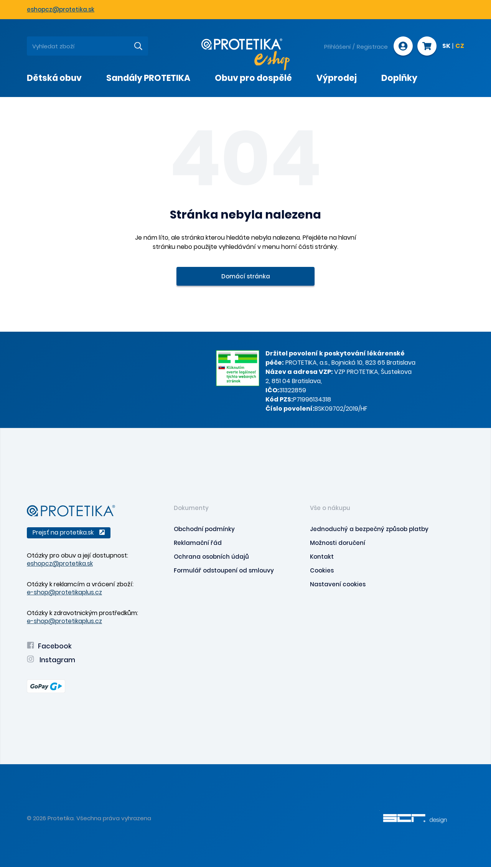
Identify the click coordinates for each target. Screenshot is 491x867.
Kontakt (322, 557)
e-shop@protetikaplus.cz (64, 592)
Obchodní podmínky (204, 529)
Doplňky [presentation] (399, 78)
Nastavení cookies (338, 584)
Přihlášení (337, 47)
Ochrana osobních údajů (211, 557)
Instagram (51, 660)
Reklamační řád (198, 543)
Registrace (372, 47)
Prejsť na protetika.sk (69, 532)
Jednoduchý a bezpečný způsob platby (369, 529)
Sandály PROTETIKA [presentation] (148, 78)
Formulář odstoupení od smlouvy (224, 570)
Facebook (49, 646)
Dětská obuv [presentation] (54, 78)
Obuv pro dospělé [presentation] (253, 78)
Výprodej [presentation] (336, 78)
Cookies (322, 570)
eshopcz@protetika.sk (60, 9)
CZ (459, 46)
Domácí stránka (245, 276)
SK (446, 46)
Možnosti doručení (337, 543)
